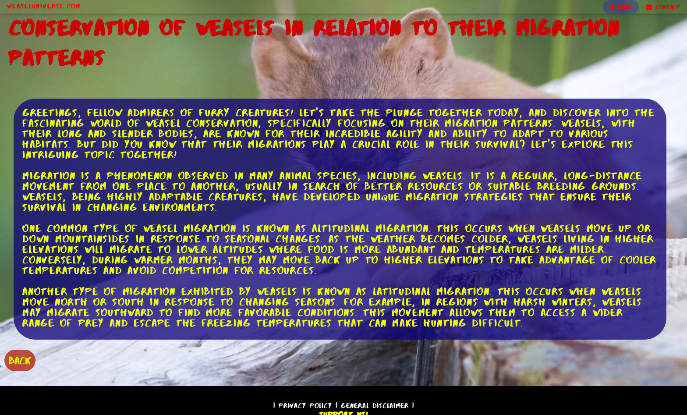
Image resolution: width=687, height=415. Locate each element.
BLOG (621, 7)
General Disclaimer (375, 405)
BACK (20, 360)
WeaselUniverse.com (44, 6)
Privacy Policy (305, 405)
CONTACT (663, 7)
